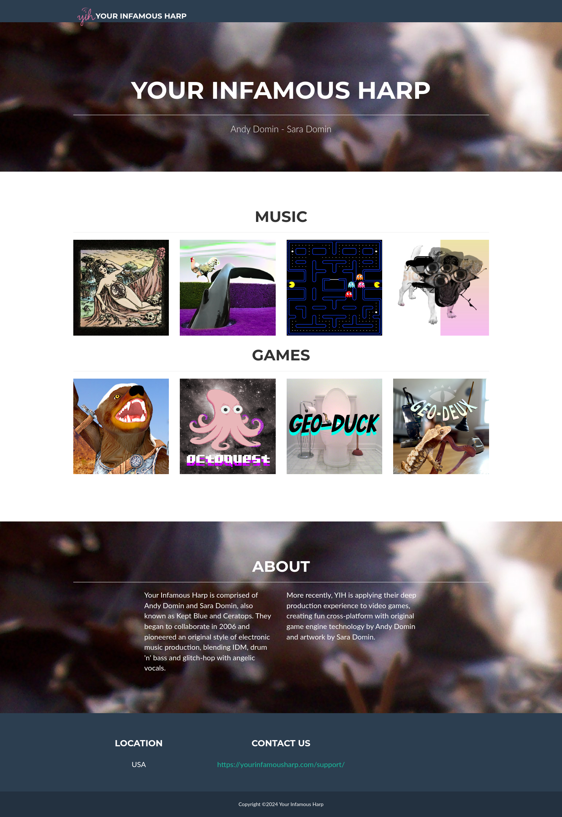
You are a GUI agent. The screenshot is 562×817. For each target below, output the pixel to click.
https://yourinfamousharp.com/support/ (281, 764)
